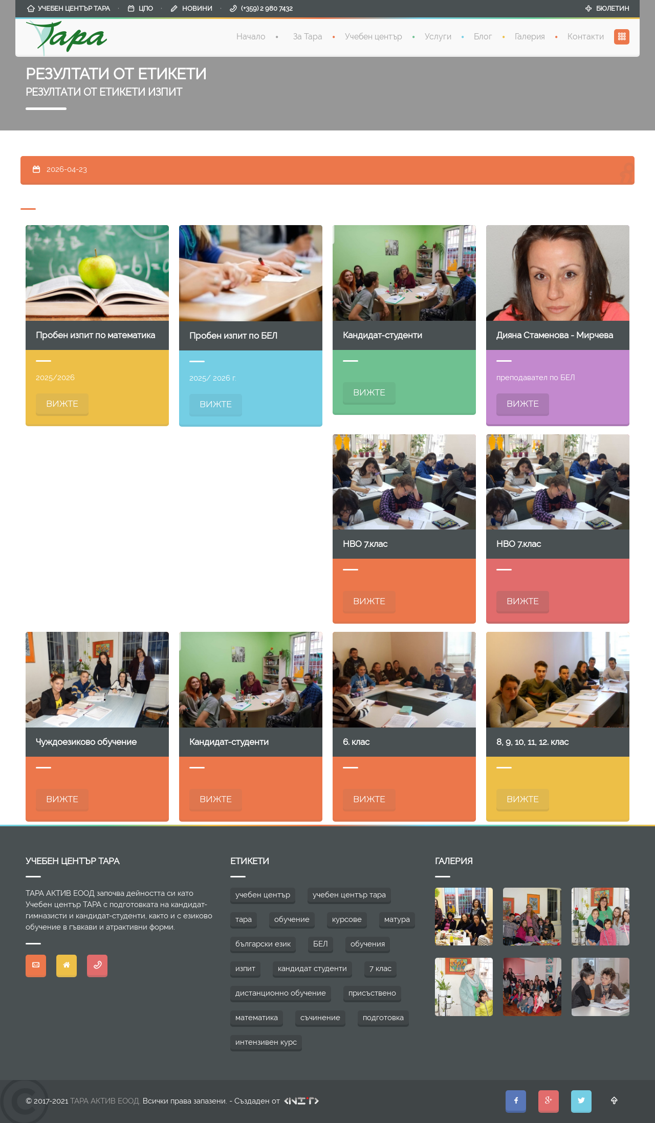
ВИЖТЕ (62, 404)
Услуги (438, 35)
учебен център (262, 894)
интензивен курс (266, 1042)
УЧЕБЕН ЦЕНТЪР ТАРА (74, 7)
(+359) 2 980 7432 (267, 7)
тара (243, 919)
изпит (245, 968)
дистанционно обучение (280, 993)
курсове (347, 919)
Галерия (530, 35)
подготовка (383, 1017)
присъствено (372, 993)
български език (263, 944)
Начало (251, 35)
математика (256, 1017)
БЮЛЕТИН (612, 7)
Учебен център (373, 35)
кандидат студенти (312, 968)
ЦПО (146, 7)
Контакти (585, 35)
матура (397, 919)
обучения (368, 944)
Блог (483, 35)
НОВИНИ (197, 7)
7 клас (380, 968)
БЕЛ (320, 944)
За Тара (307, 35)
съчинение (320, 1017)
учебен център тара (349, 894)
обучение (292, 919)
